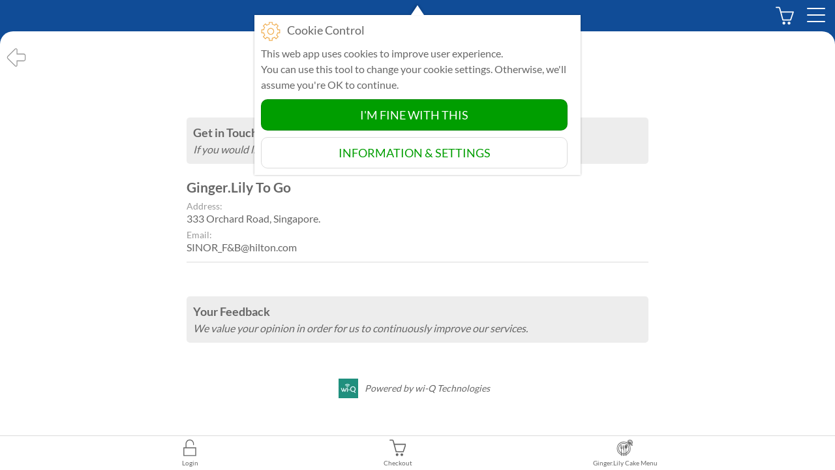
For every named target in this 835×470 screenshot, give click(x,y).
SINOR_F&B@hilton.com (242, 247)
